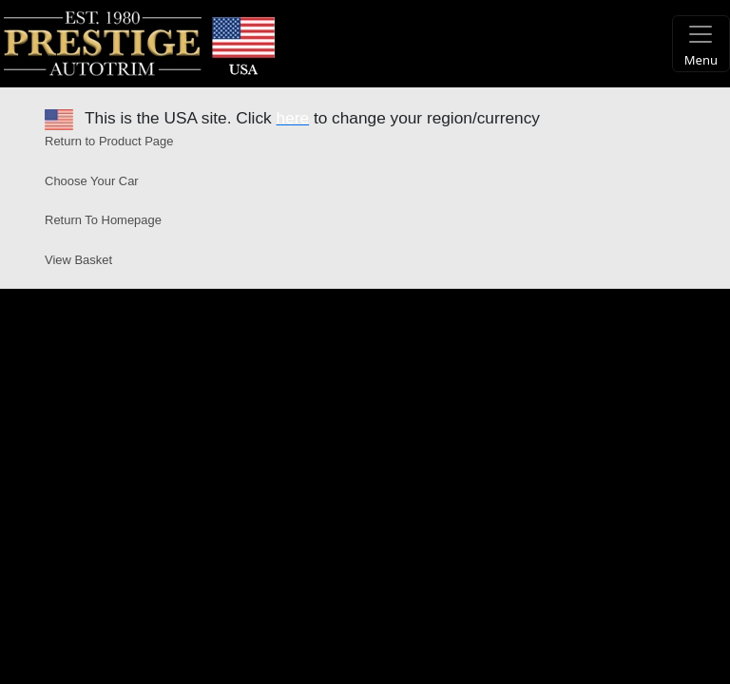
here (293, 117)
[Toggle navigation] (701, 43)
